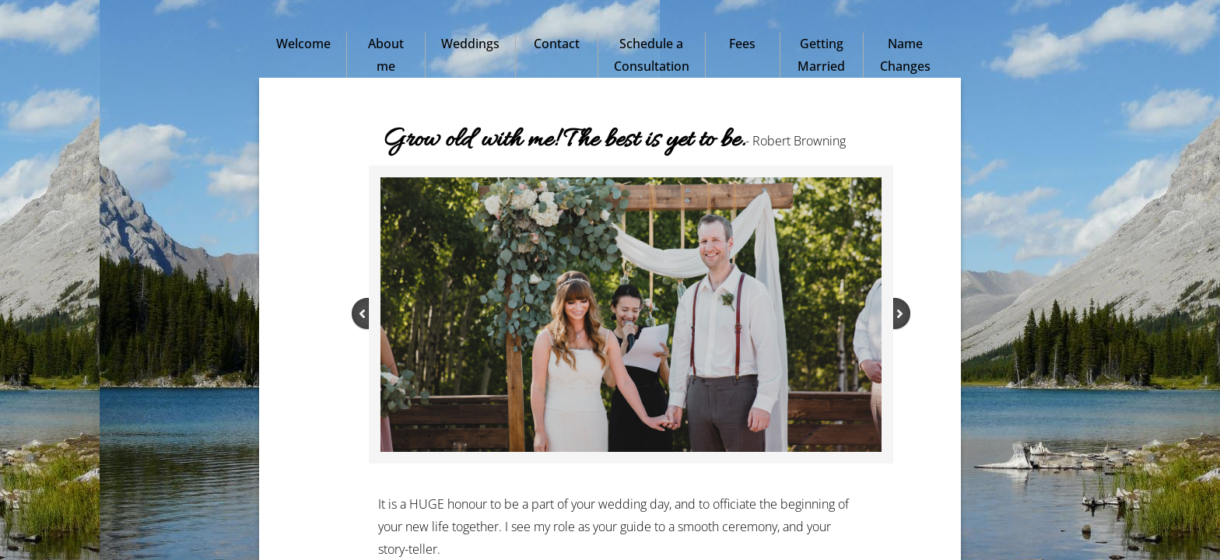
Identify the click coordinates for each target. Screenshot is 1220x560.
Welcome (303, 43)
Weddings (470, 43)
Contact (557, 43)
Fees (742, 43)
